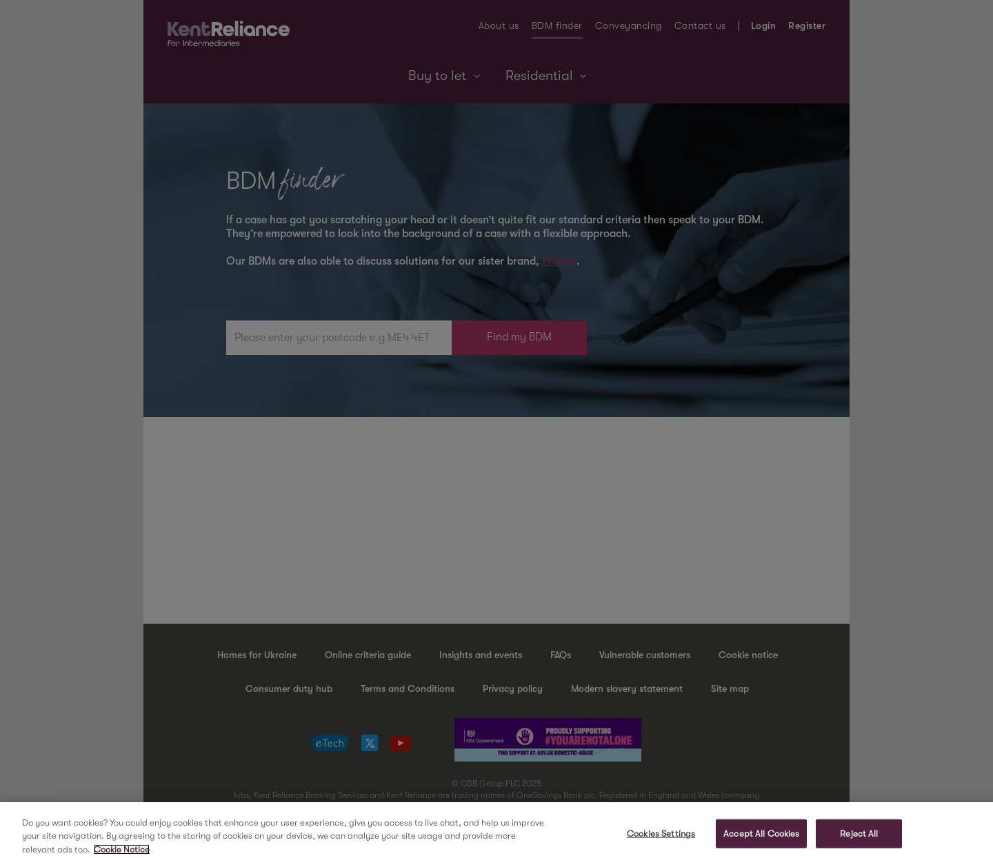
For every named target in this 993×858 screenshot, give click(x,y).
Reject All (859, 837)
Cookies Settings (661, 837)
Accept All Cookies (761, 837)
